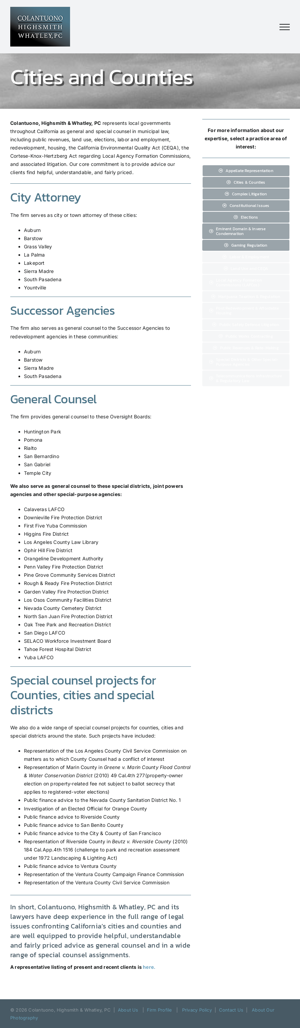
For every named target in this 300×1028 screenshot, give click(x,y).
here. (149, 967)
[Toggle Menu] (284, 27)
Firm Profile (159, 1010)
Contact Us (231, 1010)
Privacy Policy (197, 1010)
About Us (128, 1010)
